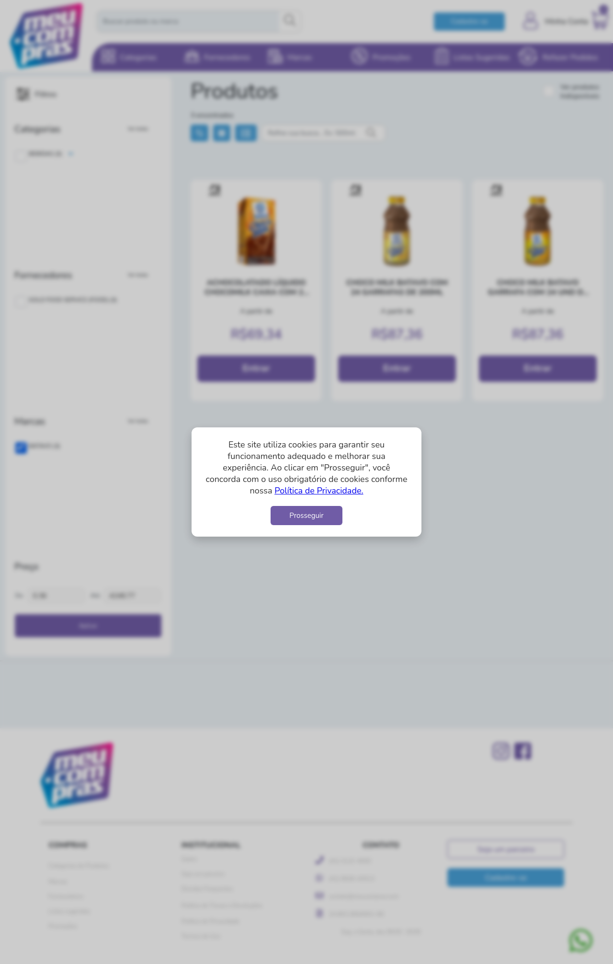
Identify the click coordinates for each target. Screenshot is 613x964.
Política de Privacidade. (318, 490)
